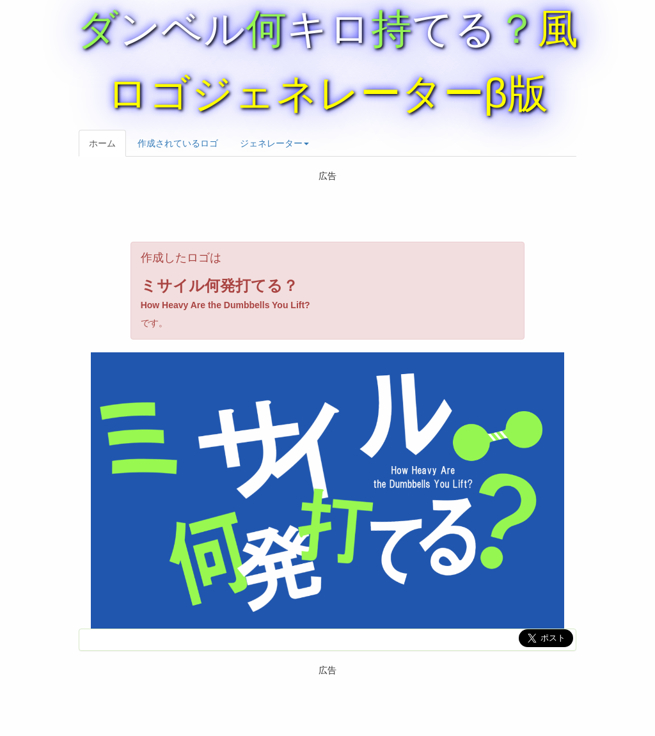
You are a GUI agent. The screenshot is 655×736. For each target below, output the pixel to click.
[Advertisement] (327, 210)
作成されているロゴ (178, 143)
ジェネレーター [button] (274, 143)
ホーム (102, 143)
